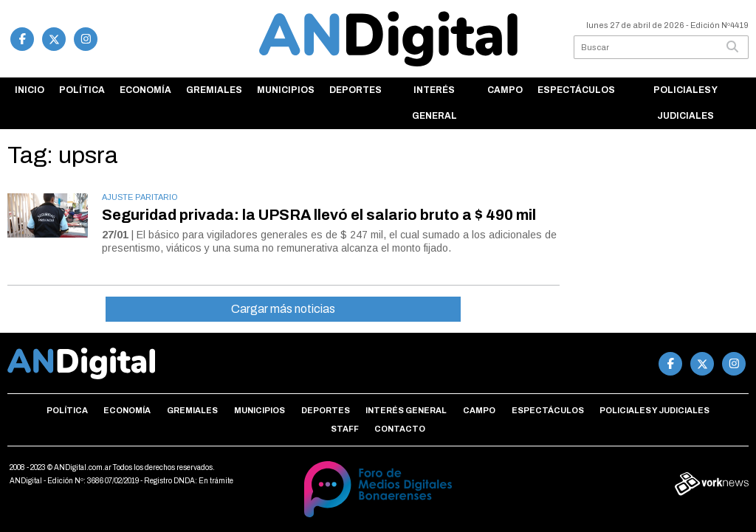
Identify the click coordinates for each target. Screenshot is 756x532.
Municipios (286, 90)
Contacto (399, 428)
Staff (345, 428)
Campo (505, 90)
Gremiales (214, 90)
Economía (145, 90)
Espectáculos (576, 90)
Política (82, 90)
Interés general (434, 103)
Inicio (29, 90)
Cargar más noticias (283, 309)
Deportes (355, 90)
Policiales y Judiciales (685, 103)
